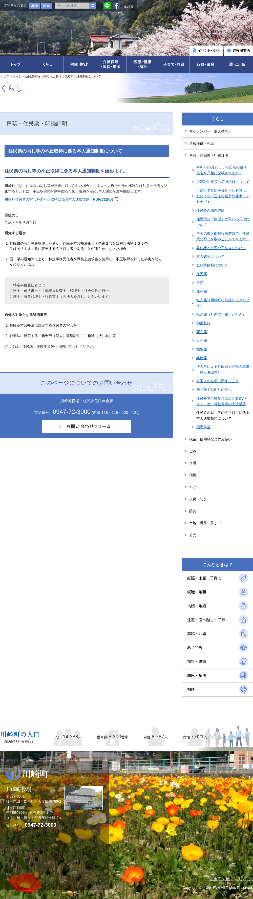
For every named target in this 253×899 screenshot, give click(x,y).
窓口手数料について (212, 265)
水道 (192, 463)
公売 (192, 535)
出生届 (201, 340)
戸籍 (199, 283)
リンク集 (245, 879)
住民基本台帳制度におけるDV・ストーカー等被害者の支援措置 (221, 401)
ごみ (192, 451)
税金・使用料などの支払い (210, 439)
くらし (17, 76)
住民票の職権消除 (210, 210)
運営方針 (128, 6)
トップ (4, 76)
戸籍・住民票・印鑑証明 (208, 155)
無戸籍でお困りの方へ (214, 390)
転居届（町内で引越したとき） (221, 314)
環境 (192, 475)
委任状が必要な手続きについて (221, 248)
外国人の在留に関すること (217, 381)
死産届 (201, 291)
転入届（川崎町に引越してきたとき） (222, 303)
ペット (194, 487)
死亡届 (201, 332)
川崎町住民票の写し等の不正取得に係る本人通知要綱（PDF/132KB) (59, 199)
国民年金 (203, 427)
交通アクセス (221, 879)
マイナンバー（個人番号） (210, 131)
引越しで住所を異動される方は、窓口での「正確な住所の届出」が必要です (222, 196)
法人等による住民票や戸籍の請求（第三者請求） (222, 369)
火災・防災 (198, 499)
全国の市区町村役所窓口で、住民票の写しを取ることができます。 (222, 236)
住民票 (201, 274)
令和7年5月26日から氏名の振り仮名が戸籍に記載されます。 (221, 170)
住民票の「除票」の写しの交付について (222, 222)
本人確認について (210, 256)
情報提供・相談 (201, 143)
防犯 (192, 511)
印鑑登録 (203, 323)
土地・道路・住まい (205, 523)
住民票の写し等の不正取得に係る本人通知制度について (222, 415)
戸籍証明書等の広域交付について (222, 182)
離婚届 (201, 358)
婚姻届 (201, 349)
